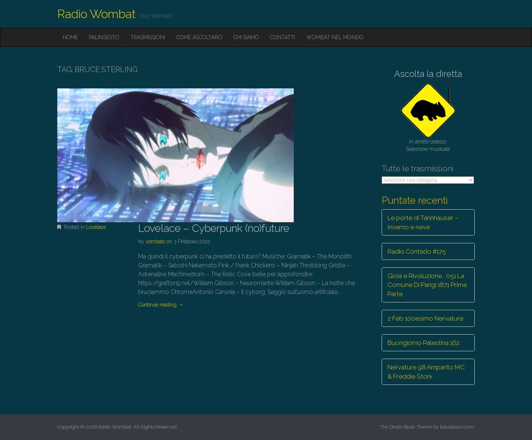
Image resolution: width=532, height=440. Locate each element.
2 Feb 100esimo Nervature (425, 318)
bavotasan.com (457, 427)
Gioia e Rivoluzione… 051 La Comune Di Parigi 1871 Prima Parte (427, 285)
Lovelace (96, 227)
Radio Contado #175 (417, 251)
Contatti (282, 37)
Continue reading (160, 305)
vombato (155, 241)
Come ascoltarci (199, 37)
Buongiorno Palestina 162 (424, 342)
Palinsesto (104, 37)
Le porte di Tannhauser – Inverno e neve (423, 222)
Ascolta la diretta (428, 73)
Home (70, 37)
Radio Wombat (96, 14)
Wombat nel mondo (335, 37)
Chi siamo (246, 37)
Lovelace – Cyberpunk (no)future (213, 228)
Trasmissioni (147, 37)
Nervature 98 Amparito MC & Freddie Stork (426, 371)
